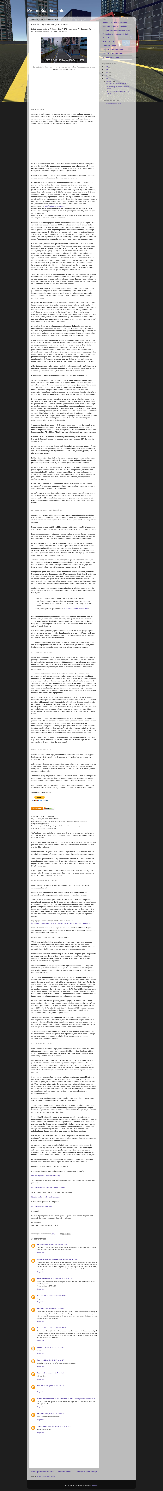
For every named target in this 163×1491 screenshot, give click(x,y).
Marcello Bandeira (43, 1278)
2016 (106, 78)
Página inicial (64, 1472)
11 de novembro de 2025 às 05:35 (59, 1426)
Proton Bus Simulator (46, 10)
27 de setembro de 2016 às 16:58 (55, 1244)
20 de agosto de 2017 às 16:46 (84, 1399)
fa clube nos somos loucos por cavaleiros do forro (55, 1399)
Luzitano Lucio (42, 1426)
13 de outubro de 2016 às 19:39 (55, 1308)
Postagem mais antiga (86, 1472)
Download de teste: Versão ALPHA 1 (118, 84)
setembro (109, 81)
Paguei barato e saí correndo (47, 1259)
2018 (106, 72)
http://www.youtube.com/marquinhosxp (45, 1176)
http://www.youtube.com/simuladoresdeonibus (48, 1187)
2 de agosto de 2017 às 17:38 (54, 1373)
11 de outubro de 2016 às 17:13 (55, 1296)
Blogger (95, 1485)
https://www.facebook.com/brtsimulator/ (45, 1197)
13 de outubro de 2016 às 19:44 (55, 1328)
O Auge (39, 1347)
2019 (106, 69)
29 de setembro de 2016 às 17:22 (61, 1278)
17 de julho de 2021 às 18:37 (54, 1413)
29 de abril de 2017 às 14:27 (54, 1360)
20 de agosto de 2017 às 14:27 (54, 1386)
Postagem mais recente (42, 1472)
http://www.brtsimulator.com (41, 1206)
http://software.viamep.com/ (55, 206)
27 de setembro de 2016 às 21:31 (69, 1259)
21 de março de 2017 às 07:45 (53, 1347)
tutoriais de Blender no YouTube (76, 609)
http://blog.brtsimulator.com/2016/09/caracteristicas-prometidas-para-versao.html (61, 923)
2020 (106, 66)
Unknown (40, 1244)
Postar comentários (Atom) (46, 1476)
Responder (40, 1252)
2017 (106, 75)
